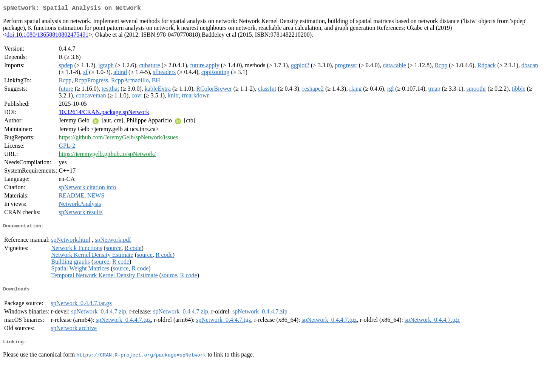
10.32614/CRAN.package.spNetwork (104, 113)
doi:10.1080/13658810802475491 (47, 36)
